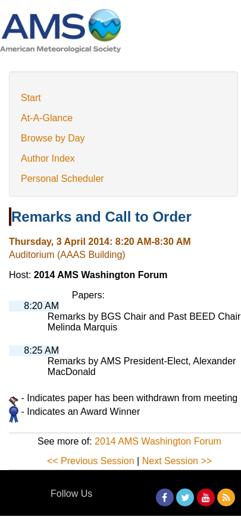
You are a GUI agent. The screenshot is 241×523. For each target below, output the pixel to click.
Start (31, 98)
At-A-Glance (47, 118)
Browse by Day (53, 138)
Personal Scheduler (62, 179)
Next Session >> (177, 461)
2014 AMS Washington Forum (158, 441)
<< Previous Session (90, 461)
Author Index (48, 158)
